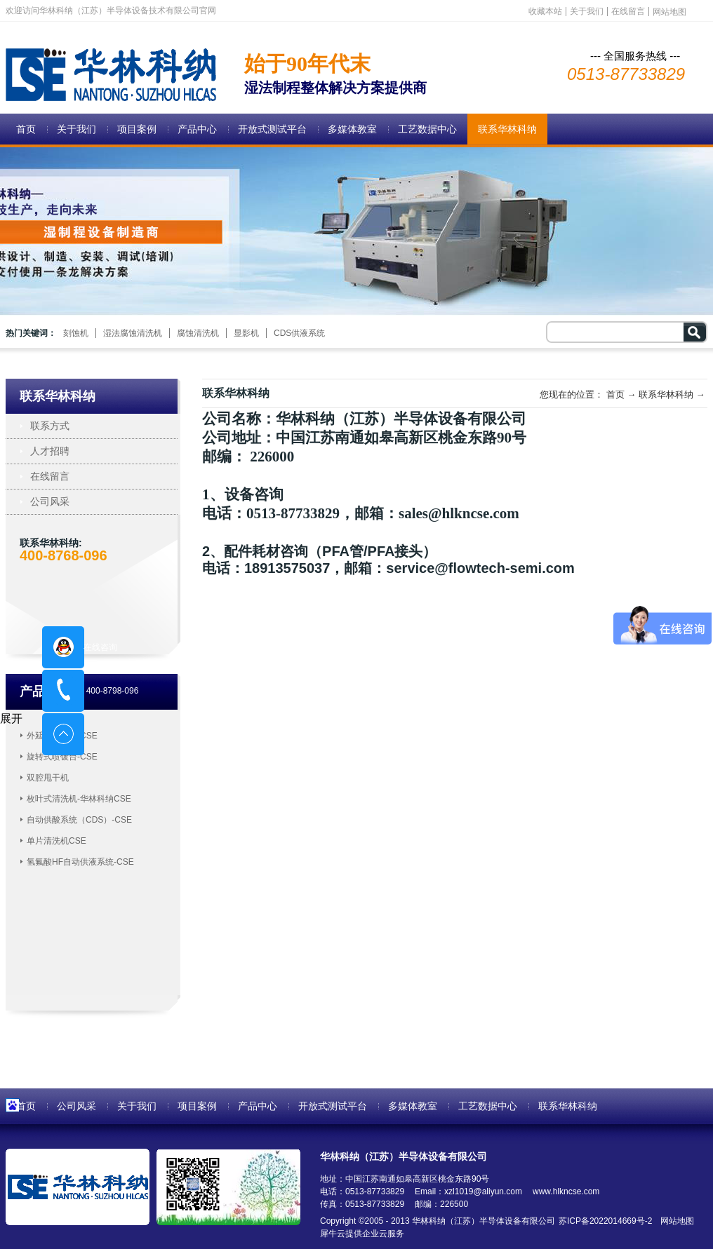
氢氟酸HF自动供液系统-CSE (80, 862)
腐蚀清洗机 (198, 333)
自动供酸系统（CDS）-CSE (79, 820)
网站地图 (674, 1221)
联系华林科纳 (666, 394)
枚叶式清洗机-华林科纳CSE (79, 799)
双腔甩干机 (48, 778)
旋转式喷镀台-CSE (62, 757)
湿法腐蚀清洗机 (132, 333)
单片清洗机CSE (56, 841)
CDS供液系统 (299, 333)
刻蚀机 (75, 333)
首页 (26, 129)
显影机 (246, 333)
